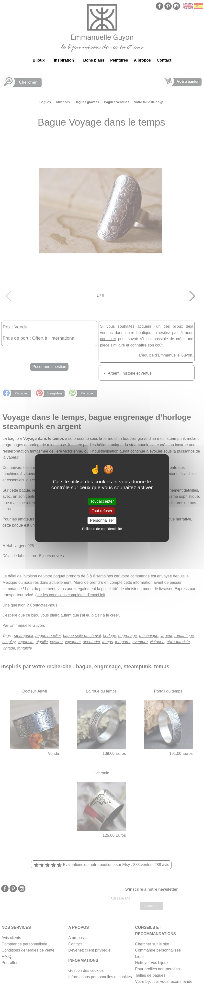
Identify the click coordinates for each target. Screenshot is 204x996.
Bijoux (39, 60)
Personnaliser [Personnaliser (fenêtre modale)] (102, 521)
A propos (142, 60)
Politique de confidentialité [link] (102, 529)
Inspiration (64, 60)
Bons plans (93, 60)
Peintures (119, 60)
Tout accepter (102, 501)
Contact (164, 60)
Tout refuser (102, 511)
